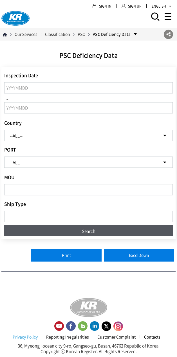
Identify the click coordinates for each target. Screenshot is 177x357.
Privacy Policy (25, 337)
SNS (168, 34)
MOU (9, 177)
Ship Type (15, 203)
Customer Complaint (116, 337)
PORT (10, 149)
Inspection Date (21, 75)
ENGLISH (161, 6)
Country (13, 122)
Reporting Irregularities (67, 337)
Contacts (152, 337)
